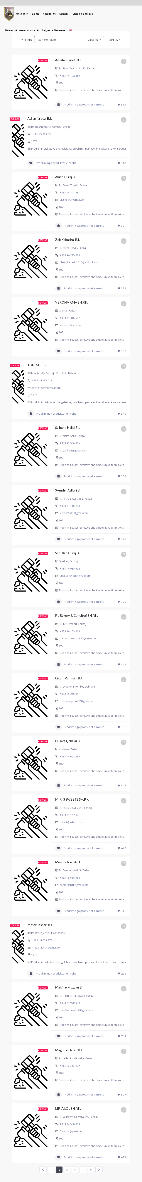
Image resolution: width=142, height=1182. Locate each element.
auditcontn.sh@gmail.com (75, 575)
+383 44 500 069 (70, 1124)
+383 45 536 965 (70, 443)
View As (93, 39)
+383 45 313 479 (70, 1065)
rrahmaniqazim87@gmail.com (77, 701)
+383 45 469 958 (42, 134)
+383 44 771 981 (70, 192)
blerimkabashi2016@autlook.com (79, 262)
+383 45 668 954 (70, 877)
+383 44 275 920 (70, 255)
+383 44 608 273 (42, 940)
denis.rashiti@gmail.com (74, 885)
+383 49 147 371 (70, 815)
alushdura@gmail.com (73, 199)
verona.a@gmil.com (71, 325)
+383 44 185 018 (42, 380)
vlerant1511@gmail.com (74, 513)
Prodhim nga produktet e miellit (79, 104)
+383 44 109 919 (70, 631)
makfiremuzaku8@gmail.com (77, 1010)
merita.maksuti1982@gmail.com (79, 638)
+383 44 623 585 (70, 756)
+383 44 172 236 (70, 75)
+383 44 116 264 (70, 506)
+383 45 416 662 (70, 318)
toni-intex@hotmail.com (46, 388)
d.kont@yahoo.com (71, 822)
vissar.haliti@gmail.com (73, 450)
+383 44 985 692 (70, 568)
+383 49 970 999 (70, 1003)
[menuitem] (8, 13)
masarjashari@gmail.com (47, 947)
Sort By (113, 39)
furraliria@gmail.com (72, 1131)
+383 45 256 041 (70, 693)
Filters (26, 39)
